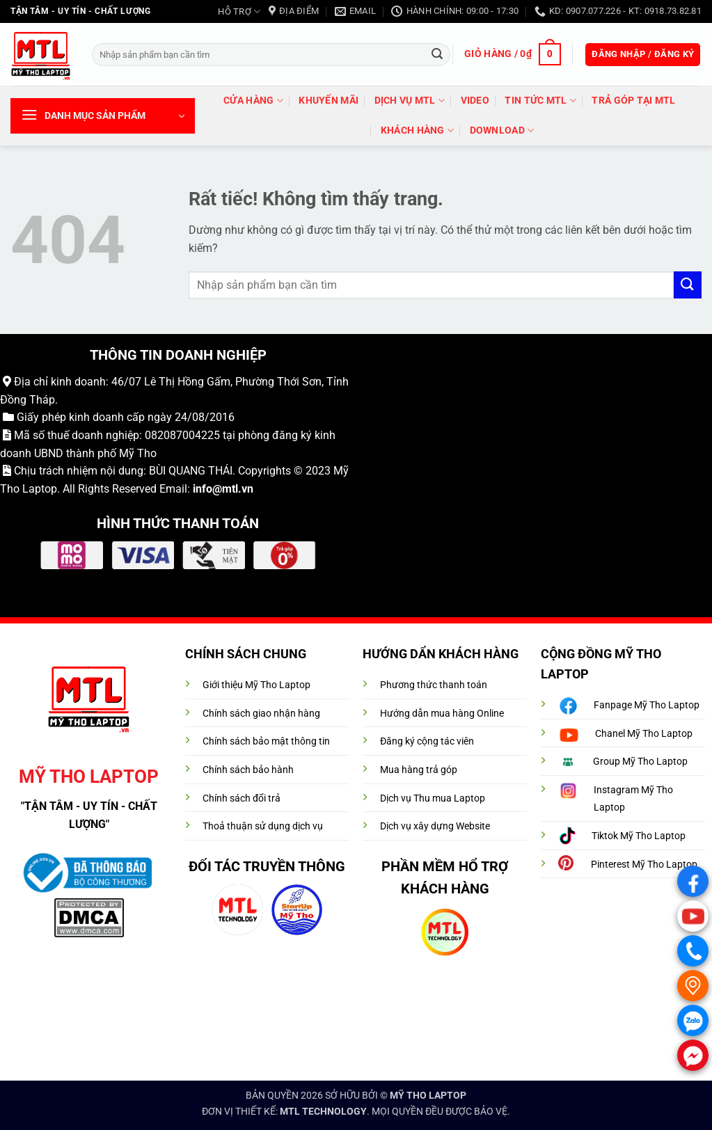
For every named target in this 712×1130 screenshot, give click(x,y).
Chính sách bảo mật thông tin (266, 741)
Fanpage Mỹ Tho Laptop (646, 705)
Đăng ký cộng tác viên (427, 741)
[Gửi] (437, 54)
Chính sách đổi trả (241, 798)
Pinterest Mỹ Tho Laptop (644, 864)
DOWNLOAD (502, 130)
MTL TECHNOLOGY (323, 1111)
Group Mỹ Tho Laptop (640, 761)
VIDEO (475, 100)
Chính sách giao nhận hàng (261, 713)
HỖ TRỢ (239, 11)
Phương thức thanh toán (433, 685)
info (202, 488)
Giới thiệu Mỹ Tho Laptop (256, 685)
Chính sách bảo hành (248, 770)
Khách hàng (417, 130)
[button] (512, 54)
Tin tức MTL (540, 100)
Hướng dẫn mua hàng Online (442, 713)
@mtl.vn (232, 488)
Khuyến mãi (328, 100)
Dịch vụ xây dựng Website (435, 826)
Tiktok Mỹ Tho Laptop (639, 836)
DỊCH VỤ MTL (409, 100)
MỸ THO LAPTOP (428, 1095)
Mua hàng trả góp (418, 770)
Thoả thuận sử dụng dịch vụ (263, 826)
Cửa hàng (253, 100)
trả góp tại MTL (633, 100)
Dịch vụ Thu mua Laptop (432, 798)
